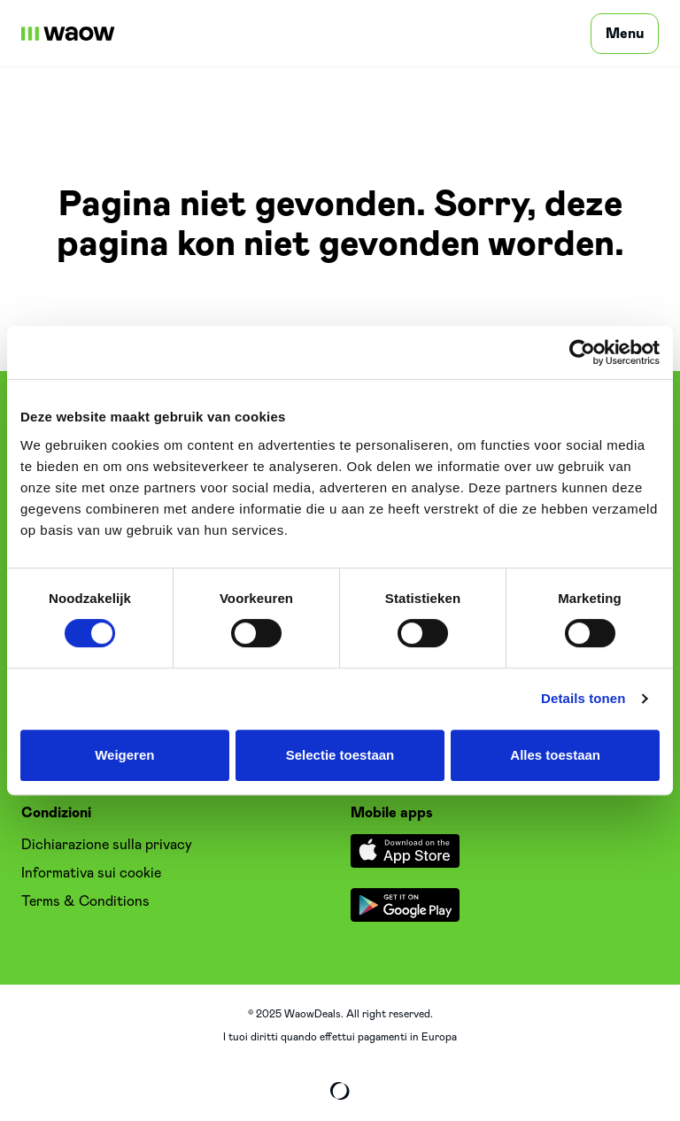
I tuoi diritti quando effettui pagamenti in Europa (340, 1037)
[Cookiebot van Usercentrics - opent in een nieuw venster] (582, 352)
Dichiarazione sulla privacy (106, 845)
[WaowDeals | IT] (68, 34)
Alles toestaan (555, 754)
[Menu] (625, 33)
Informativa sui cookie (91, 873)
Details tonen (583, 698)
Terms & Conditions (85, 901)
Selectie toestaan (340, 754)
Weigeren (124, 754)
